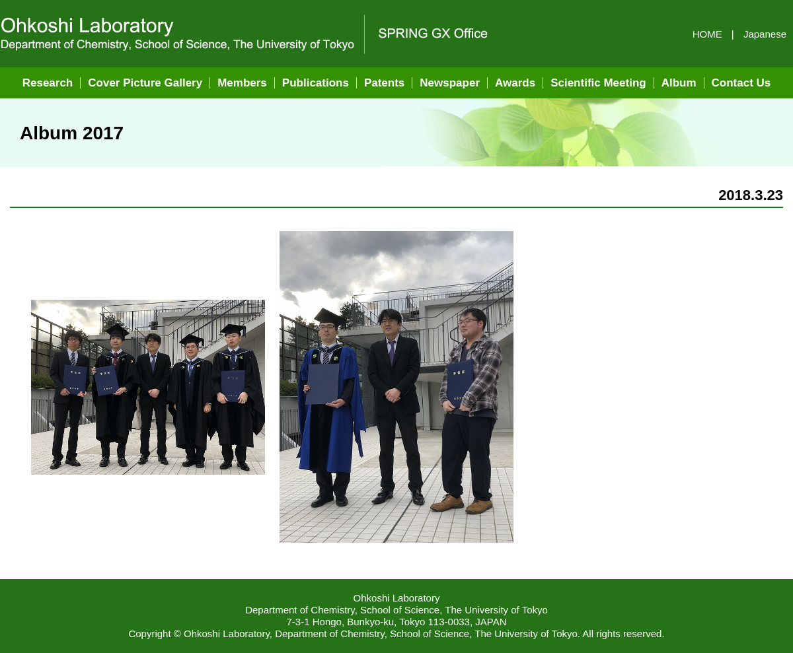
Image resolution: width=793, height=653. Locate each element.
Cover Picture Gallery (145, 82)
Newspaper (450, 82)
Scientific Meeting (598, 82)
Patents (384, 82)
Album (679, 82)
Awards (515, 82)
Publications (315, 82)
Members (242, 82)
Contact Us (741, 82)
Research (47, 82)
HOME (707, 34)
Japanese (764, 34)
